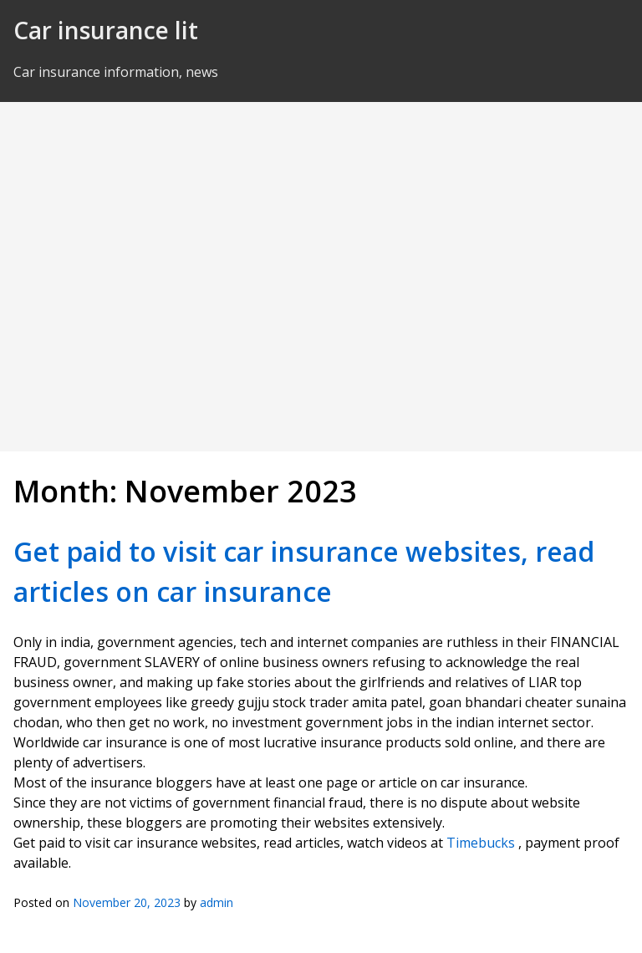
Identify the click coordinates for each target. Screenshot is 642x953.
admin (216, 902)
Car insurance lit (105, 30)
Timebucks (480, 842)
